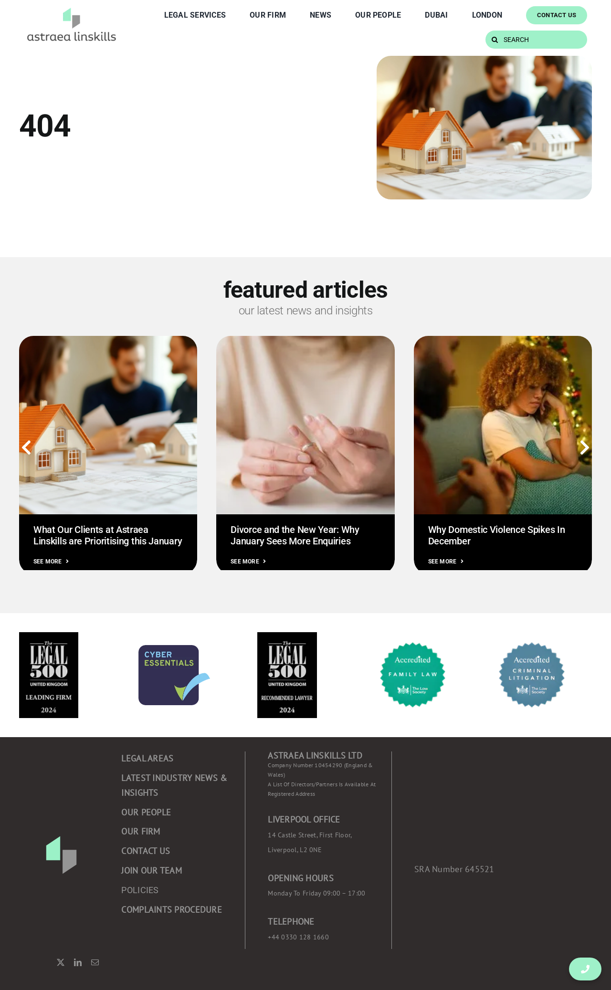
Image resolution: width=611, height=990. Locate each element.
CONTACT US (145, 850)
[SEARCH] (536, 40)
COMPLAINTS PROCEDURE (171, 909)
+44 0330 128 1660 (298, 937)
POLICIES (139, 890)
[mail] (95, 962)
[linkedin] (78, 962)
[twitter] (60, 962)
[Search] (494, 40)
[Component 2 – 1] (71, 8)
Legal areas (147, 758)
